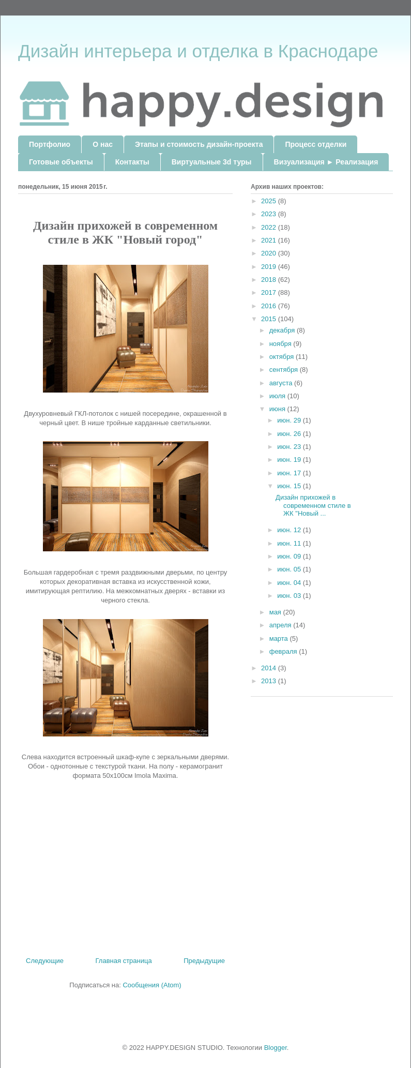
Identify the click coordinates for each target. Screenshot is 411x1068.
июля (278, 396)
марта (279, 638)
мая (276, 612)
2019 (269, 266)
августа (281, 383)
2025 (269, 201)
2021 (269, 240)
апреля (281, 625)
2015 (269, 319)
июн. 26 (290, 434)
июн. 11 (290, 543)
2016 (269, 306)
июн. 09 (290, 556)
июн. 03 (290, 595)
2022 (269, 227)
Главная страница (124, 961)
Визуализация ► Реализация (326, 162)
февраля (284, 651)
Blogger (275, 1047)
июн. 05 (290, 569)
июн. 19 (290, 459)
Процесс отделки (315, 144)
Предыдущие (204, 961)
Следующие (45, 961)
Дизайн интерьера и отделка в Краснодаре (198, 51)
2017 (269, 292)
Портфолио (49, 144)
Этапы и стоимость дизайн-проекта (199, 144)
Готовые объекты (61, 162)
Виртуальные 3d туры (212, 162)
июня (278, 409)
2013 (269, 681)
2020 (269, 253)
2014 (269, 668)
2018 (269, 279)
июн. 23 (290, 446)
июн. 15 (290, 486)
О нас (103, 144)
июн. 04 (290, 582)
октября (282, 356)
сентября (284, 369)
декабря (283, 330)
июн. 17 (290, 473)
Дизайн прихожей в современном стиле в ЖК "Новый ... (313, 505)
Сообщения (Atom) (152, 985)
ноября (281, 344)
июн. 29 (290, 420)
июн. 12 (290, 530)
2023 (269, 214)
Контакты (132, 162)
